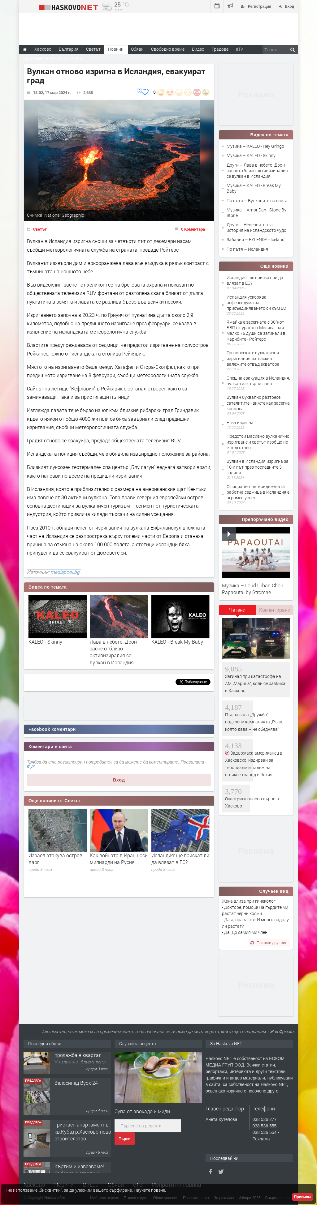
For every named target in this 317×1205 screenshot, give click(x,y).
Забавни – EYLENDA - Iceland (255, 239)
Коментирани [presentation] (274, 610)
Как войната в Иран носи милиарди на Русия (180, 858)
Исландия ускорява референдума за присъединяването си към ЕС (256, 302)
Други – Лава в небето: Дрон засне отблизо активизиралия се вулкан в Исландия (257, 170)
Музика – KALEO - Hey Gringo (255, 146)
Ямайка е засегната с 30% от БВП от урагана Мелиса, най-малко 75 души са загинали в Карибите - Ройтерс (256, 330)
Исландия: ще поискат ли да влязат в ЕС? (255, 280)
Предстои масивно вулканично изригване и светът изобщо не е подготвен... (258, 441)
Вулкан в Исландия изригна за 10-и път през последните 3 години (258, 466)
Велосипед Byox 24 (76, 1098)
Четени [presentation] (237, 610)
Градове (220, 49)
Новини (116, 49)
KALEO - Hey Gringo (50, 641)
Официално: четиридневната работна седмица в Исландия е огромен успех (258, 491)
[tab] (237, 612)
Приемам (302, 1197)
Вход (119, 779)
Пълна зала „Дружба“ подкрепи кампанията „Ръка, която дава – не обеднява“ (254, 722)
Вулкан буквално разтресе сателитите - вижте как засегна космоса (258, 402)
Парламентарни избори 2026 (52, 58)
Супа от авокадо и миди (142, 1111)
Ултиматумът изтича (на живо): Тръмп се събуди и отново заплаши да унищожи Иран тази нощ (56, 865)
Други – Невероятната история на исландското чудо (256, 227)
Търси (124, 1139)
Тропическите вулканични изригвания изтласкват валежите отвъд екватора (253, 358)
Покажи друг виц (268, 942)
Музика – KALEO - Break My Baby (254, 188)
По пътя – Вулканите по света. (258, 200)
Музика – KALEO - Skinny (251, 155)
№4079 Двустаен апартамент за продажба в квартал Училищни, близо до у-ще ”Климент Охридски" (81, 1071)
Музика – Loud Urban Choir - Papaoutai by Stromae (254, 588)
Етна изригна (240, 422)
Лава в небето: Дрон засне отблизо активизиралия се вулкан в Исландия (174, 652)
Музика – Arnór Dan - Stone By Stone (256, 212)
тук (31, 766)
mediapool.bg (65, 572)
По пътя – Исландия (247, 249)
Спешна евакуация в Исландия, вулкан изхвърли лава (258, 380)
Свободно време (168, 49)
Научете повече (149, 1190)
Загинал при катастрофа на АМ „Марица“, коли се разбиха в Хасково (255, 683)
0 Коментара (193, 229)
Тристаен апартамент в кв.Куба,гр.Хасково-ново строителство (82, 1147)
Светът (40, 229)
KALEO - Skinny (107, 641)
